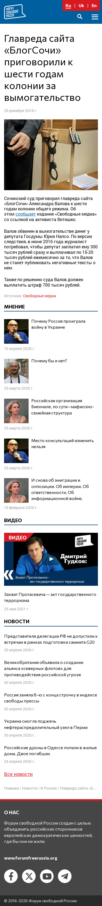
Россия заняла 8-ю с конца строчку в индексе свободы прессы (50, 697)
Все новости (18, 774)
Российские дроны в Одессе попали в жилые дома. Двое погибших (50, 750)
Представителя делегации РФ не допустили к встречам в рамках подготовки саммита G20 (51, 639)
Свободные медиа (39, 295)
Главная (11, 788)
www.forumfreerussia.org (30, 857)
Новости (29, 788)
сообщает (26, 214)
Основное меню (95, 23)
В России (49, 788)
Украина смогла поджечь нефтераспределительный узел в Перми (46, 723)
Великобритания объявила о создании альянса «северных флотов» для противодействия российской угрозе (43, 668)
